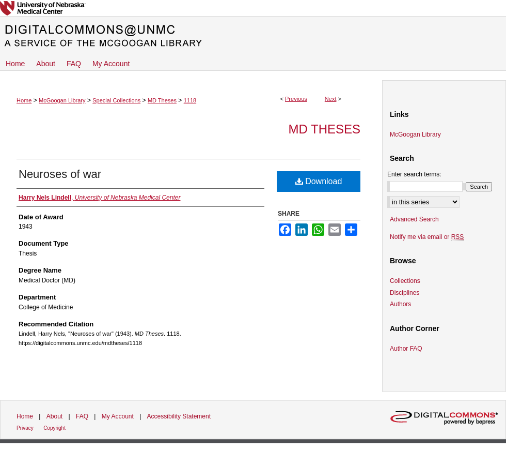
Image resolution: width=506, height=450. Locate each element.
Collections (405, 280)
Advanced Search (414, 219)
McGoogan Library (62, 100)
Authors (400, 304)
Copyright (54, 428)
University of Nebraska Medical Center (253, 8)
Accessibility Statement (179, 416)
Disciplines (404, 292)
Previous (296, 99)
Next (331, 99)
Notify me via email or (427, 237)
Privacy (25, 428)
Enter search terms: (414, 174)
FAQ (82, 416)
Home (24, 100)
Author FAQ (406, 348)
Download (318, 181)
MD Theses (162, 100)
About (54, 416)
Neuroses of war (60, 174)
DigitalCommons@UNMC (253, 36)
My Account (118, 416)
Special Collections (116, 100)
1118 (190, 100)
